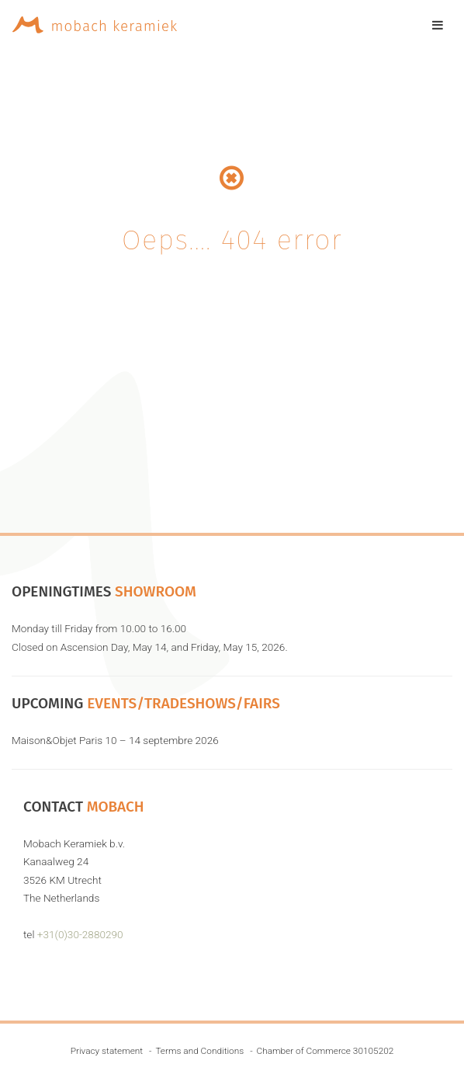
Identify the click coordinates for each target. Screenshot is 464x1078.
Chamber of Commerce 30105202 (325, 1050)
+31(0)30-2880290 (80, 934)
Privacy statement (107, 1050)
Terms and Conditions (199, 1050)
